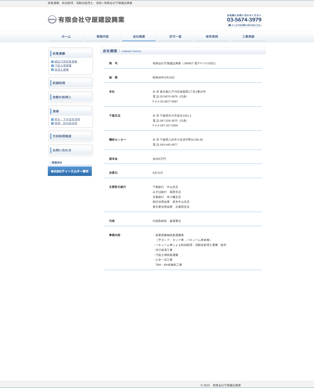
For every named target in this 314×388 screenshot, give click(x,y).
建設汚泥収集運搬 (66, 61)
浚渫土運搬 (62, 69)
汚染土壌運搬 (63, 65)
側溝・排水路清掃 (66, 123)
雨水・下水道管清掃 (67, 119)
